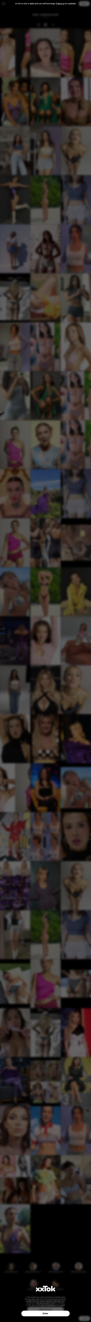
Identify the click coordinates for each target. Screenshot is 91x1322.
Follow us (60, 3)
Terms (43, 1305)
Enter (45, 1313)
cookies (62, 1305)
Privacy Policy (50, 1305)
